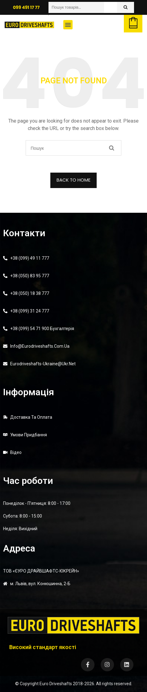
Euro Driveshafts (56, 683)
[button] (68, 24)
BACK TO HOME (74, 180)
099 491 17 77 (26, 7)
